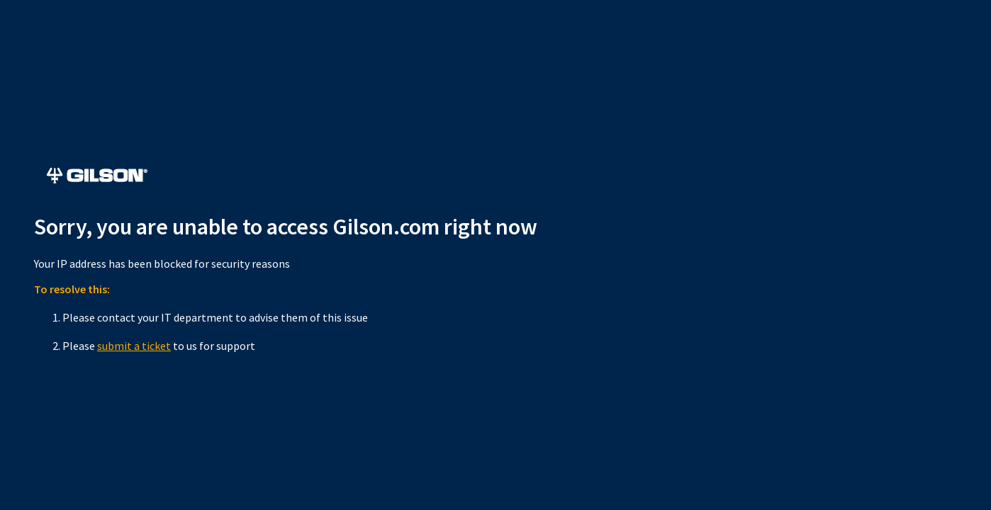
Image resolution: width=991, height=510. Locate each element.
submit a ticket (134, 346)
